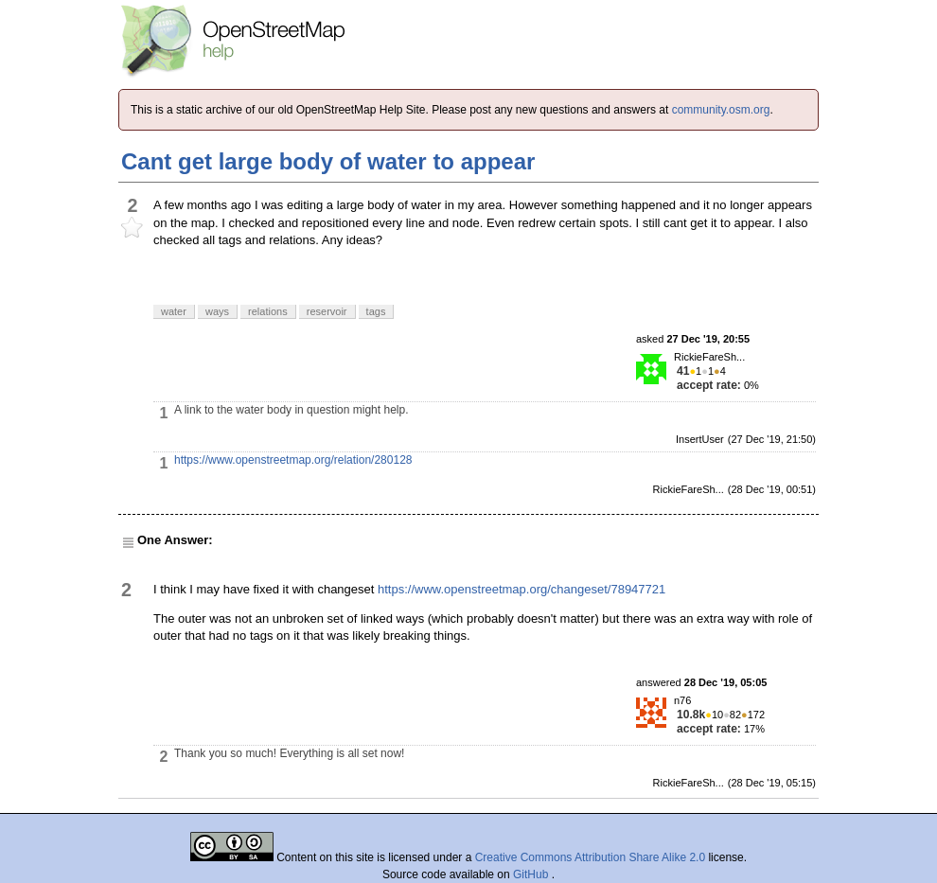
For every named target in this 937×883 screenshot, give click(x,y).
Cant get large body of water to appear (328, 161)
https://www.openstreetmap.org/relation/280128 (293, 460)
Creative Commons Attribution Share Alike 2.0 (590, 857)
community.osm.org (721, 109)
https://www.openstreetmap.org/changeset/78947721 (521, 589)
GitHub (532, 874)
